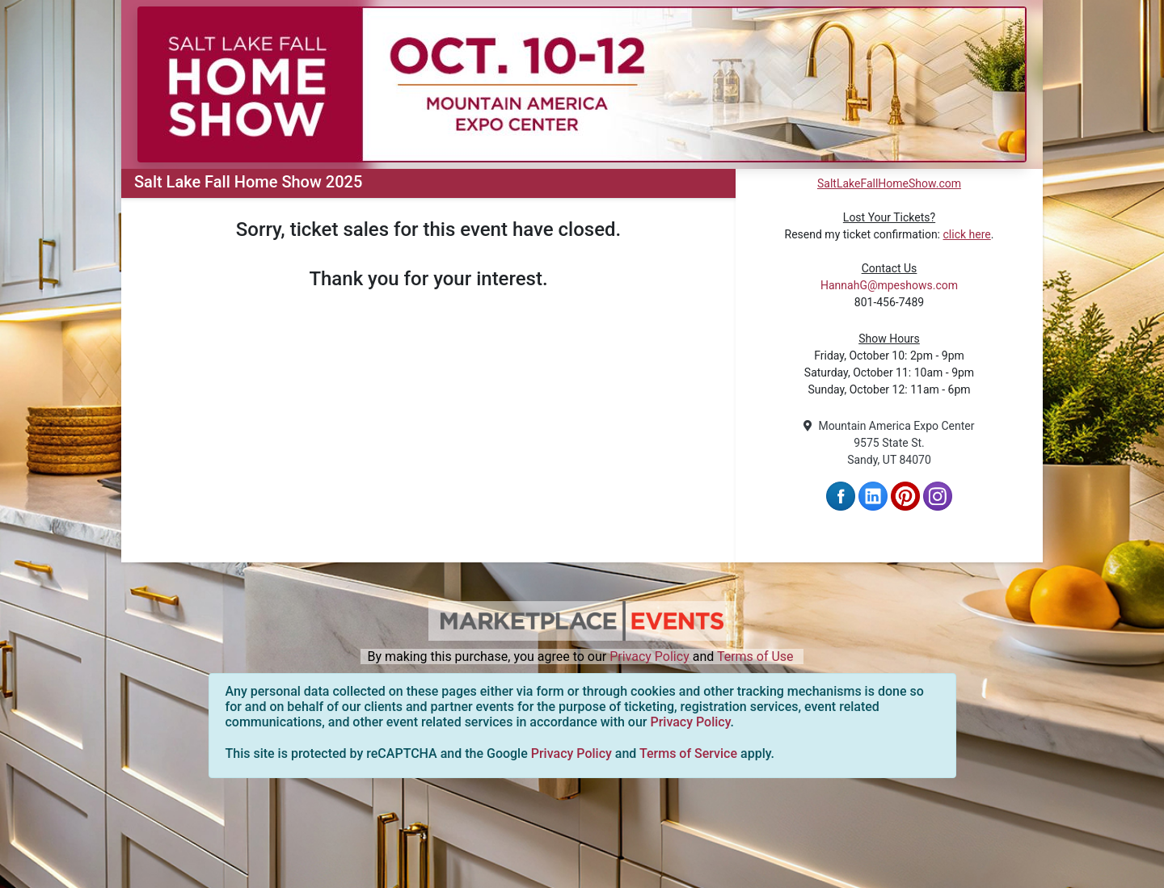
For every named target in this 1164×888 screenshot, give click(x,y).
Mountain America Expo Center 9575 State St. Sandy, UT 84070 (888, 442)
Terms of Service (688, 753)
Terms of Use (755, 656)
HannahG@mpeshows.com (889, 285)
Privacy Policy (649, 656)
